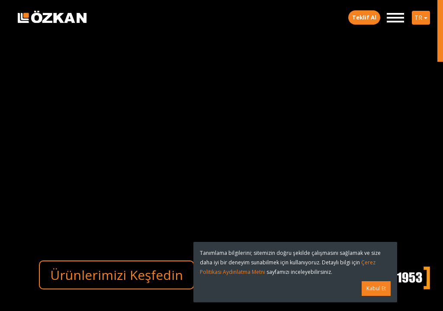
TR (420, 17)
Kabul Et (376, 288)
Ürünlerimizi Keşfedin (116, 275)
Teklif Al (364, 17)
